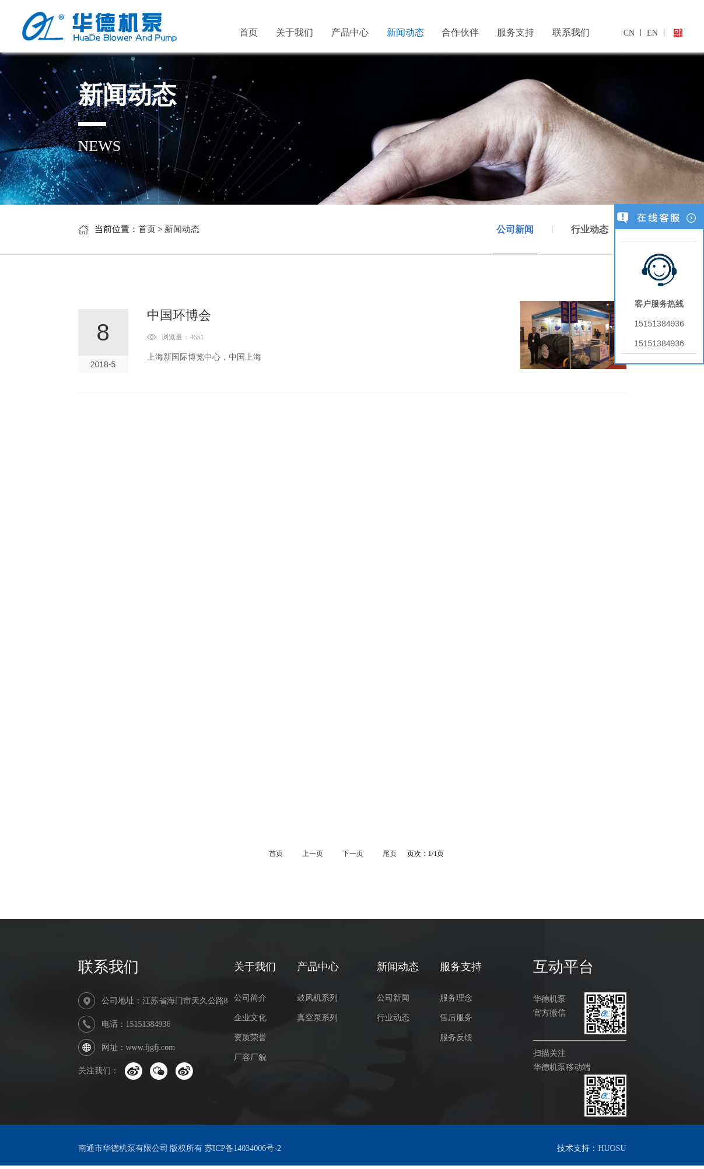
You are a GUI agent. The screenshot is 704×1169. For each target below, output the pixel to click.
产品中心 (350, 32)
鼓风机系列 (317, 998)
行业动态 (589, 229)
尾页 (390, 853)
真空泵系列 (317, 1017)
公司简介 (250, 998)
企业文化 (250, 1017)
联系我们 (571, 32)
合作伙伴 (460, 32)
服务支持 (515, 32)
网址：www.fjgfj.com (138, 1047)
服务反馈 (456, 1037)
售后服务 (456, 1017)
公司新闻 (515, 239)
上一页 (312, 853)
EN (652, 33)
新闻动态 (405, 32)
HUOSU (612, 1148)
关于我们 (294, 32)
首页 (248, 32)
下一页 (353, 853)
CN (629, 33)
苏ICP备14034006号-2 (243, 1148)
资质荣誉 (250, 1037)
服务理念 (456, 998)
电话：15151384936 (136, 1024)
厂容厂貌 (250, 1057)
